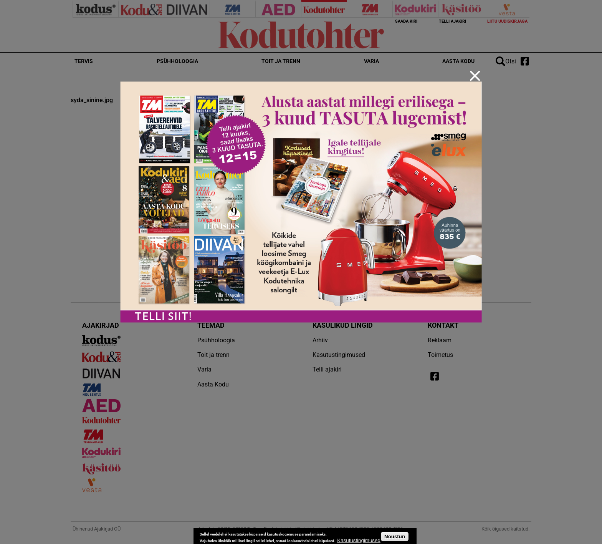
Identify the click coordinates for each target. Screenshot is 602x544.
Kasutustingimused (358, 540)
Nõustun (394, 536)
